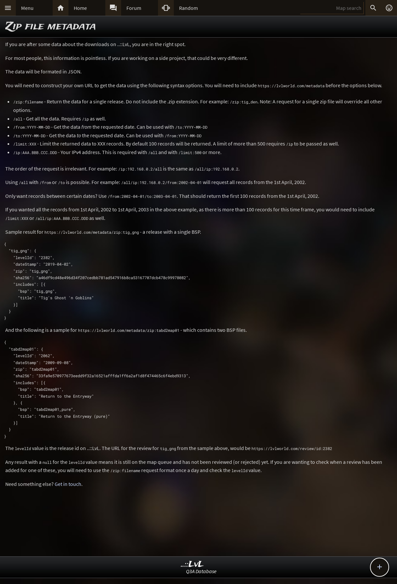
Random (188, 8)
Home (80, 8)
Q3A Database (201, 571)
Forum (133, 8)
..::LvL (192, 564)
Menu (27, 8)
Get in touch (68, 484)
